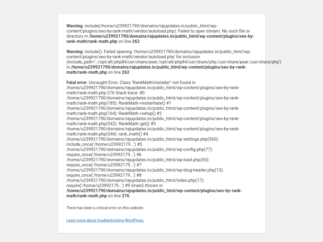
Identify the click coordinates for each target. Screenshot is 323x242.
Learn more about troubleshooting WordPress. (106, 220)
